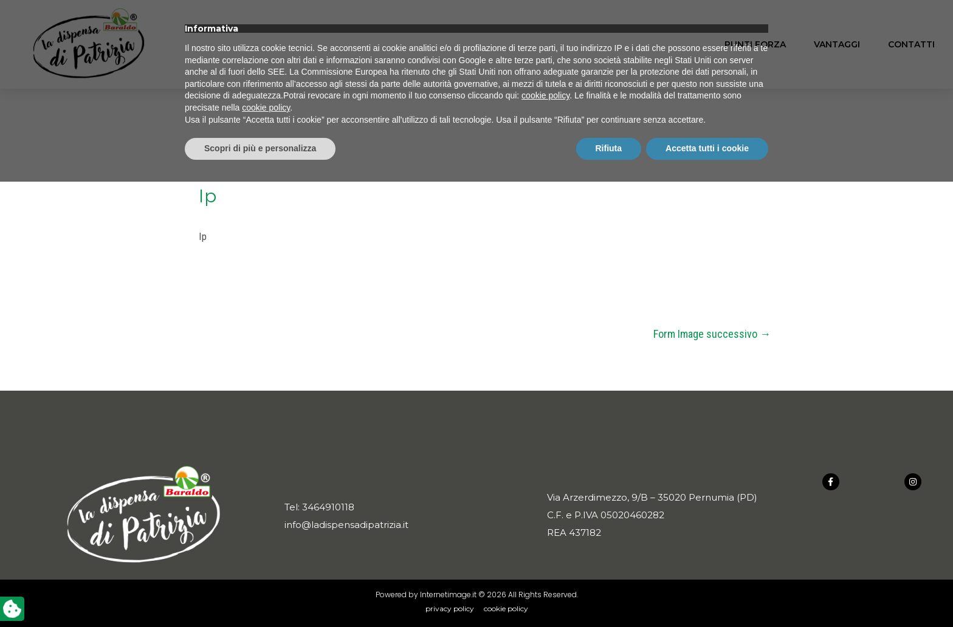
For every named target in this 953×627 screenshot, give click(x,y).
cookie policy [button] (545, 541)
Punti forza (755, 44)
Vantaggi (837, 44)
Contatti (911, 44)
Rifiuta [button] (609, 593)
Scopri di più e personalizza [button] (260, 593)
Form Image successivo (712, 333)
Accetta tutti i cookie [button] (707, 593)
